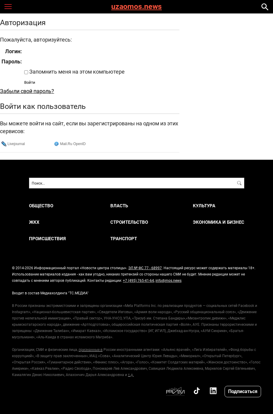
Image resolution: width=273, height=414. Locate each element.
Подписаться (242, 391)
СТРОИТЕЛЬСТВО (129, 222)
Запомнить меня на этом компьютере (76, 71)
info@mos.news (168, 280)
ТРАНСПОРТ (123, 238)
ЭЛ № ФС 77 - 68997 (145, 267)
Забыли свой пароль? (27, 91)
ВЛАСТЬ (119, 205)
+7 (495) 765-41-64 (138, 280)
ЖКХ (34, 222)
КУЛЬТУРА (204, 205)
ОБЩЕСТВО (41, 205)
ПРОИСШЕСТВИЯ (47, 238)
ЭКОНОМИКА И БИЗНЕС (218, 222)
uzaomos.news (136, 6)
